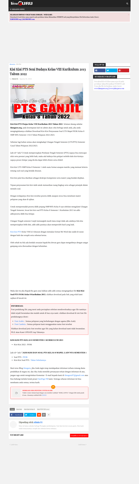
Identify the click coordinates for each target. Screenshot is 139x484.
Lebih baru (14, 445)
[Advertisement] (69, 44)
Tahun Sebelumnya (38, 360)
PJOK (25, 357)
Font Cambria (20, 324)
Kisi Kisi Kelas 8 (29, 409)
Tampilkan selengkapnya (79, 435)
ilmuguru (27, 368)
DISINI (44, 395)
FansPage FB (43, 379)
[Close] (128, 14)
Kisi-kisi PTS (15, 232)
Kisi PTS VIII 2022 (43, 409)
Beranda (12, 64)
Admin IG (37, 422)
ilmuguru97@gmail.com (74, 375)
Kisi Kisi (18, 64)
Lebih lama (81, 445)
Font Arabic (19, 321)
